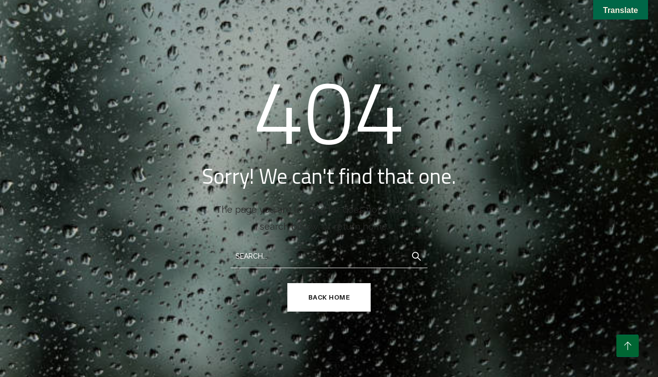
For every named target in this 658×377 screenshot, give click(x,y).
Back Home (329, 297)
